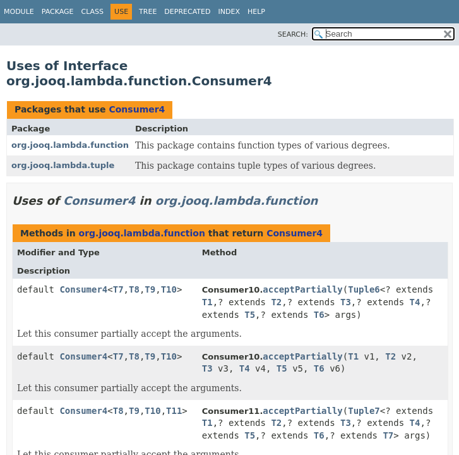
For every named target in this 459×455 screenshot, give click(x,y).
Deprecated (187, 12)
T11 (174, 411)
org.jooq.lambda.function (70, 145)
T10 (169, 289)
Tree (148, 12)
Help (256, 12)
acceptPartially (302, 289)
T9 (150, 289)
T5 (249, 315)
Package (58, 12)
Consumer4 (137, 109)
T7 (118, 289)
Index (228, 12)
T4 (415, 302)
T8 (134, 289)
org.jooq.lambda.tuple (62, 165)
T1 (207, 302)
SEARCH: (293, 34)
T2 (276, 302)
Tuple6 (364, 289)
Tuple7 (364, 411)
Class (92, 12)
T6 (319, 315)
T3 (345, 302)
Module (19, 12)
